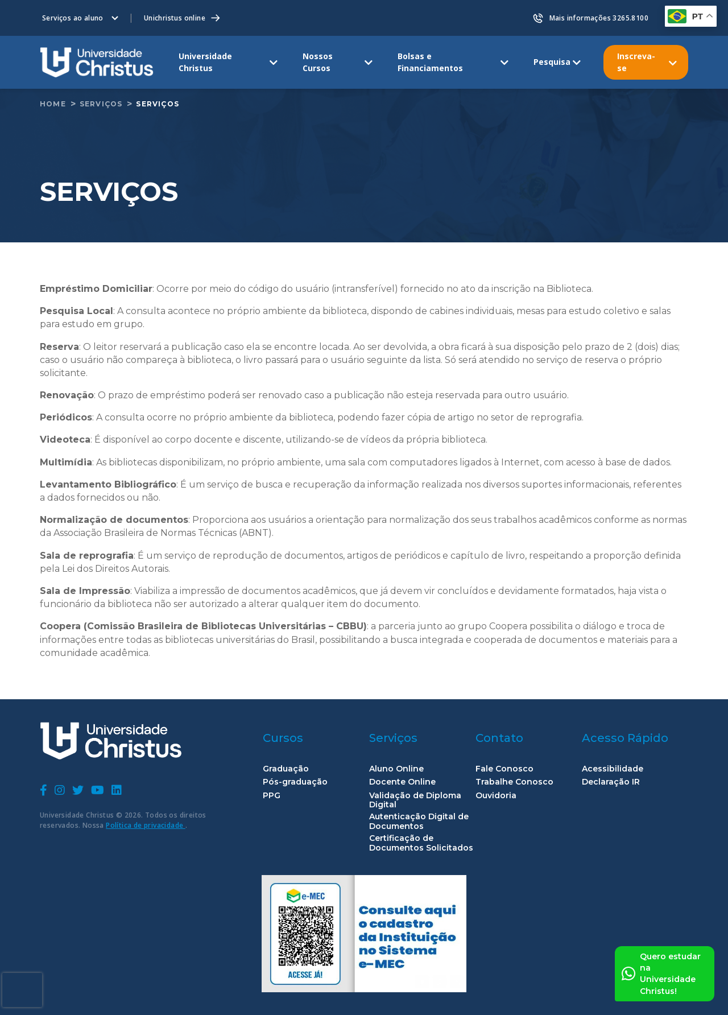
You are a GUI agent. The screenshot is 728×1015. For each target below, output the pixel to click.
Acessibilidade (612, 769)
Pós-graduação (295, 782)
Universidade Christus (205, 62)
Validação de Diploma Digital (415, 800)
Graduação (286, 769)
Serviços (101, 104)
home (53, 104)
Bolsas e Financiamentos (430, 62)
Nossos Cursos (318, 62)
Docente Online (402, 782)
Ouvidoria (495, 796)
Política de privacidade (145, 825)
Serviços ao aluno (73, 18)
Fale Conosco (504, 769)
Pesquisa (551, 61)
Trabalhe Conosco (514, 782)
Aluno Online (396, 769)
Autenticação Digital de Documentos (419, 821)
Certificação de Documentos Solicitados (421, 843)
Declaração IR (611, 782)
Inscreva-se (636, 62)
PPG (271, 796)
